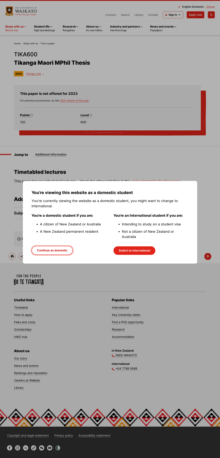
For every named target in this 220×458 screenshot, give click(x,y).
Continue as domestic (52, 250)
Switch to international (134, 250)
